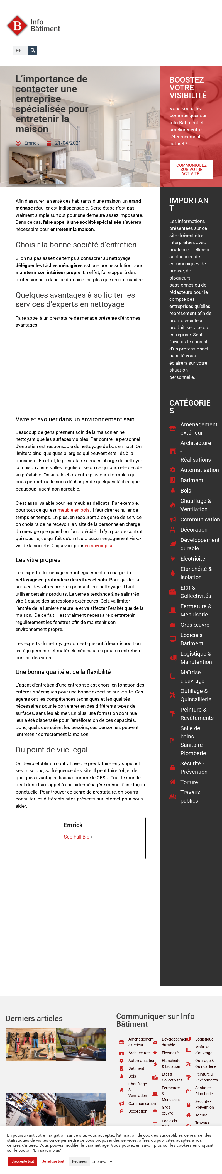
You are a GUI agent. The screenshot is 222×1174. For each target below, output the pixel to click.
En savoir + (102, 1161)
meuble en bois (74, 510)
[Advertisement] (80, 375)
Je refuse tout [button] (53, 1161)
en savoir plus (99, 545)
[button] (132, 25)
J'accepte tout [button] (23, 1161)
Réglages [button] (79, 1161)
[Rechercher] (32, 50)
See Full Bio (76, 837)
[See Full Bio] (91, 836)
